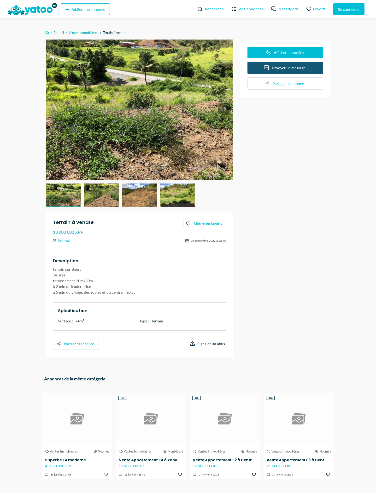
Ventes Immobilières (83, 33)
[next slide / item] (224, 109)
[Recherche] (198, 9)
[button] (63, 195)
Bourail (58, 33)
